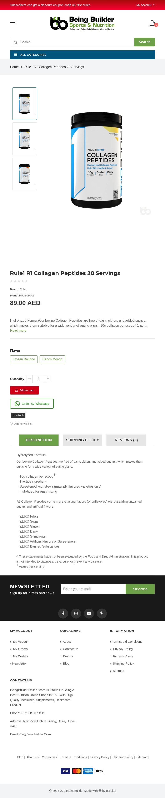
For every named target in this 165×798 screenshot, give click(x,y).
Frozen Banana (24, 359)
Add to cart (24, 390)
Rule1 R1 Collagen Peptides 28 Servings (54, 67)
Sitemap (117, 670)
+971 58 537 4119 (33, 713)
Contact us (69, 649)
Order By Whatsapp (32, 403)
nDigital (111, 790)
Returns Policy (121, 656)
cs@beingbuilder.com (35, 734)
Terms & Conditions (73, 757)
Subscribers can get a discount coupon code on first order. (50, 5)
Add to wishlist (21, 423)
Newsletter (18, 663)
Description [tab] (39, 440)
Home (14, 67)
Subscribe (140, 589)
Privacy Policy (121, 649)
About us (32, 757)
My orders (19, 649)
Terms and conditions (126, 641)
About (65, 641)
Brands (66, 656)
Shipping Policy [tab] (82, 440)
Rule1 (23, 289)
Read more (18, 330)
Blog (64, 663)
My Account (143, 5)
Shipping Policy (122, 663)
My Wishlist (19, 656)
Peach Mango (52, 359)
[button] (82, 54)
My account (19, 641)
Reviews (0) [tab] (126, 440)
